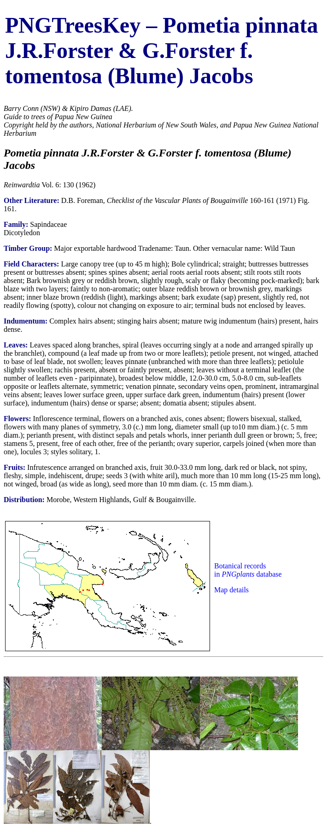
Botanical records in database (248, 570)
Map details (231, 590)
